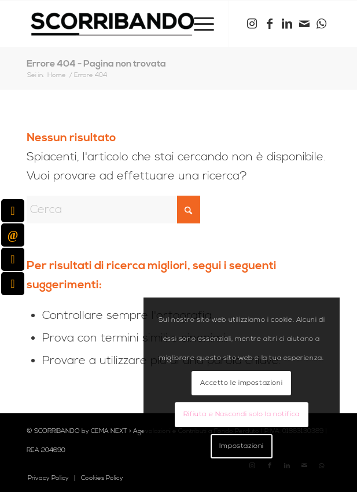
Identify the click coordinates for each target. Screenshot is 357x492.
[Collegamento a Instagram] (252, 24)
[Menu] (198, 24)
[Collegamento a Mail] (304, 24)
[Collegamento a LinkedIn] (287, 24)
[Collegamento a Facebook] (269, 24)
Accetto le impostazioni (241, 383)
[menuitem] (198, 24)
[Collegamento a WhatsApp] (321, 24)
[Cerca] (113, 209)
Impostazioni (241, 446)
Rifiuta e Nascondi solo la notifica (241, 414)
